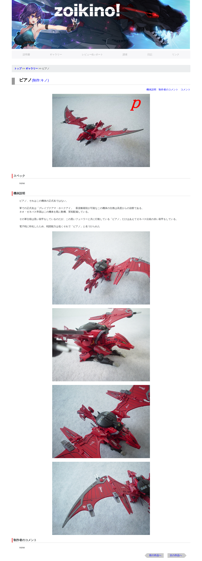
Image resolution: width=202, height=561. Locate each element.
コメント (185, 89)
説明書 (26, 54)
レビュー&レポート (92, 54)
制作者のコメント (168, 89)
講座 (125, 54)
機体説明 (151, 89)
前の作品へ (155, 555)
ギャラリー (56, 54)
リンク (175, 54)
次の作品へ (176, 555)
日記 (149, 54)
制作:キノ (40, 80)
